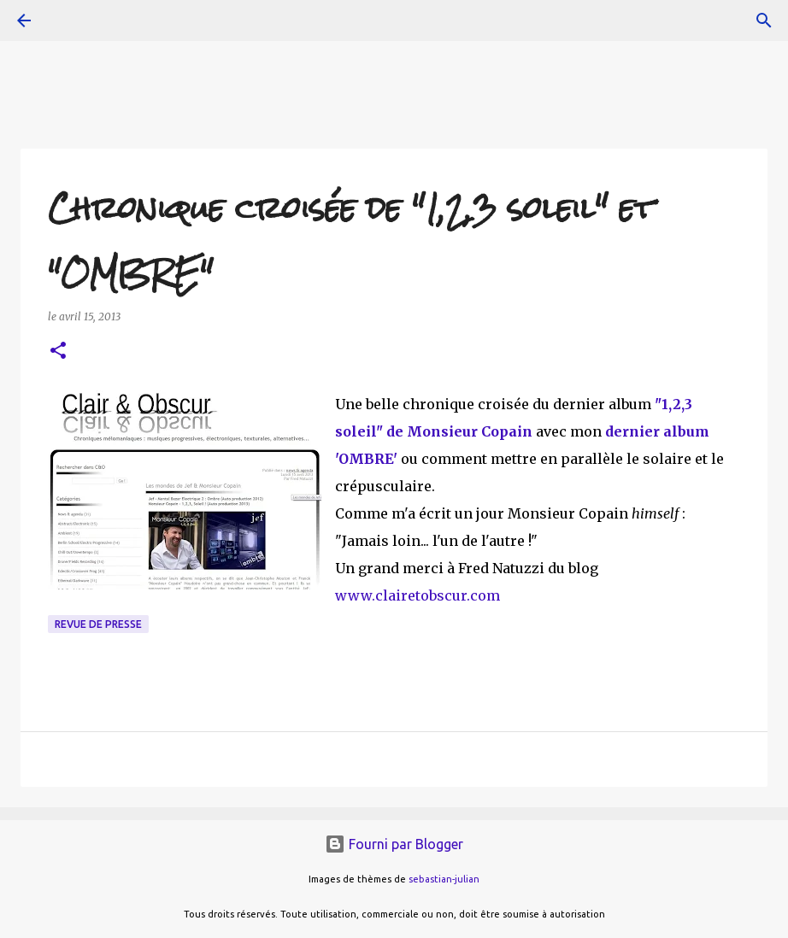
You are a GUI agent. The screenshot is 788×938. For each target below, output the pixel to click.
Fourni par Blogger (394, 844)
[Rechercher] (764, 20)
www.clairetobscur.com (417, 595)
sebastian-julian (444, 879)
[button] (58, 351)
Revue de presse (98, 624)
